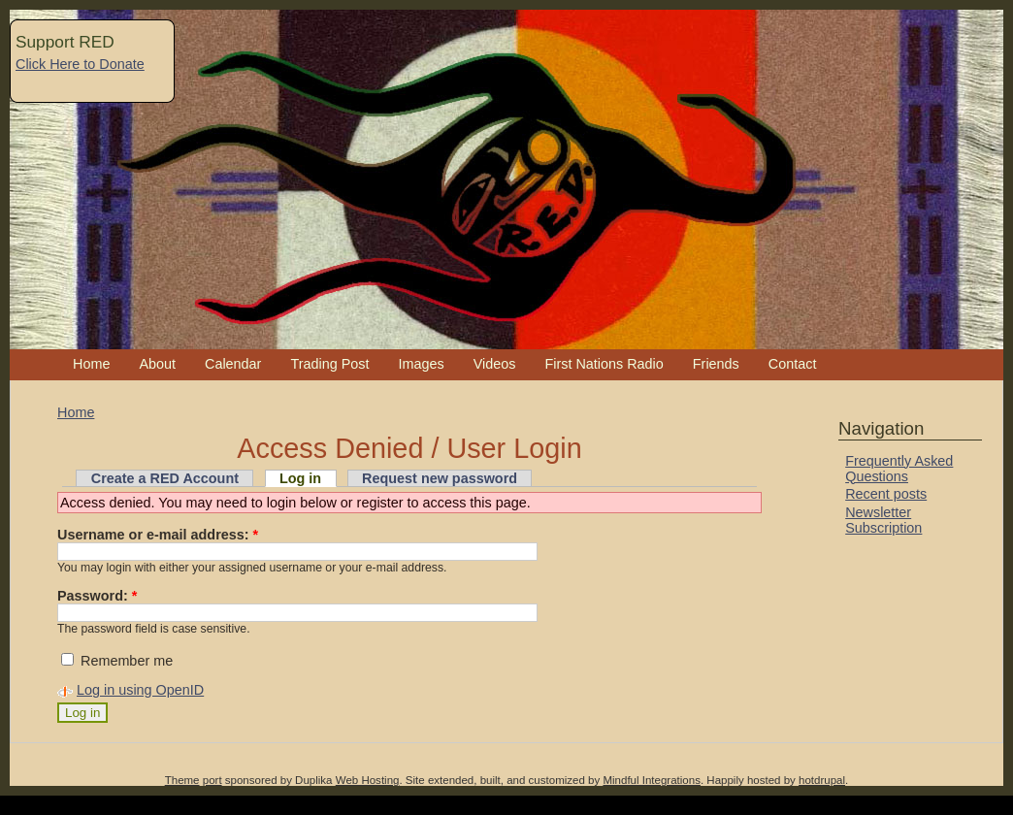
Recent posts (886, 494)
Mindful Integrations (652, 780)
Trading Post (329, 364)
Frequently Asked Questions (899, 468)
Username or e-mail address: (157, 534)
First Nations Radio (603, 364)
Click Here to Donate (80, 64)
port (212, 780)
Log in (300, 478)
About (157, 364)
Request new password (439, 478)
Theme (182, 780)
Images (420, 364)
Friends (716, 364)
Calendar (233, 364)
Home (91, 364)
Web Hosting (368, 780)
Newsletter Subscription (883, 520)
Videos (495, 364)
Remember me (117, 660)
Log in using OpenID (140, 690)
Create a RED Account (165, 478)
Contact (792, 364)
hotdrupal (822, 780)
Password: (97, 595)
